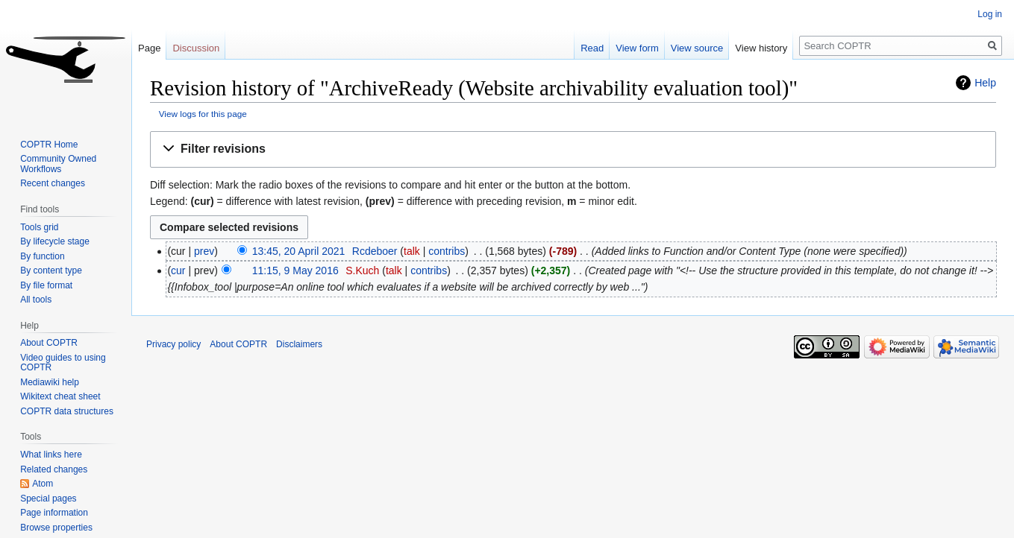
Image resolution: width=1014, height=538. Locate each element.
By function (42, 256)
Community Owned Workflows (58, 164)
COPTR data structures (66, 411)
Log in (989, 14)
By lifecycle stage (55, 241)
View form (637, 48)
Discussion (195, 48)
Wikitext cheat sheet (60, 396)
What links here (51, 454)
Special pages (48, 498)
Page (149, 48)
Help (985, 83)
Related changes (53, 469)
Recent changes (52, 183)
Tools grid (39, 227)
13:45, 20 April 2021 (298, 251)
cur (178, 270)
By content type (51, 270)
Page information (54, 512)
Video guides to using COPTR (63, 362)
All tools (35, 299)
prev (204, 251)
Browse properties (56, 527)
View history (761, 48)
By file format (46, 285)
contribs (446, 251)
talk (412, 251)
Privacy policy (173, 344)
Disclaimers (299, 344)
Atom (42, 483)
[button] (573, 149)
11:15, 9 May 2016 (295, 270)
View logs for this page (203, 113)
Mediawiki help (49, 382)
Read (592, 48)
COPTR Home (49, 144)
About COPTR (49, 343)
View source (697, 48)
